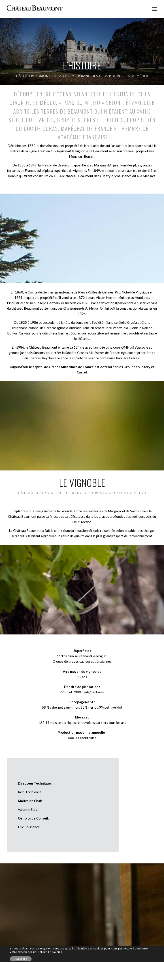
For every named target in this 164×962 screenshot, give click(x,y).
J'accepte (20, 958)
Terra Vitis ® (20, 536)
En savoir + (55, 951)
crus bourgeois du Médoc (124, 76)
